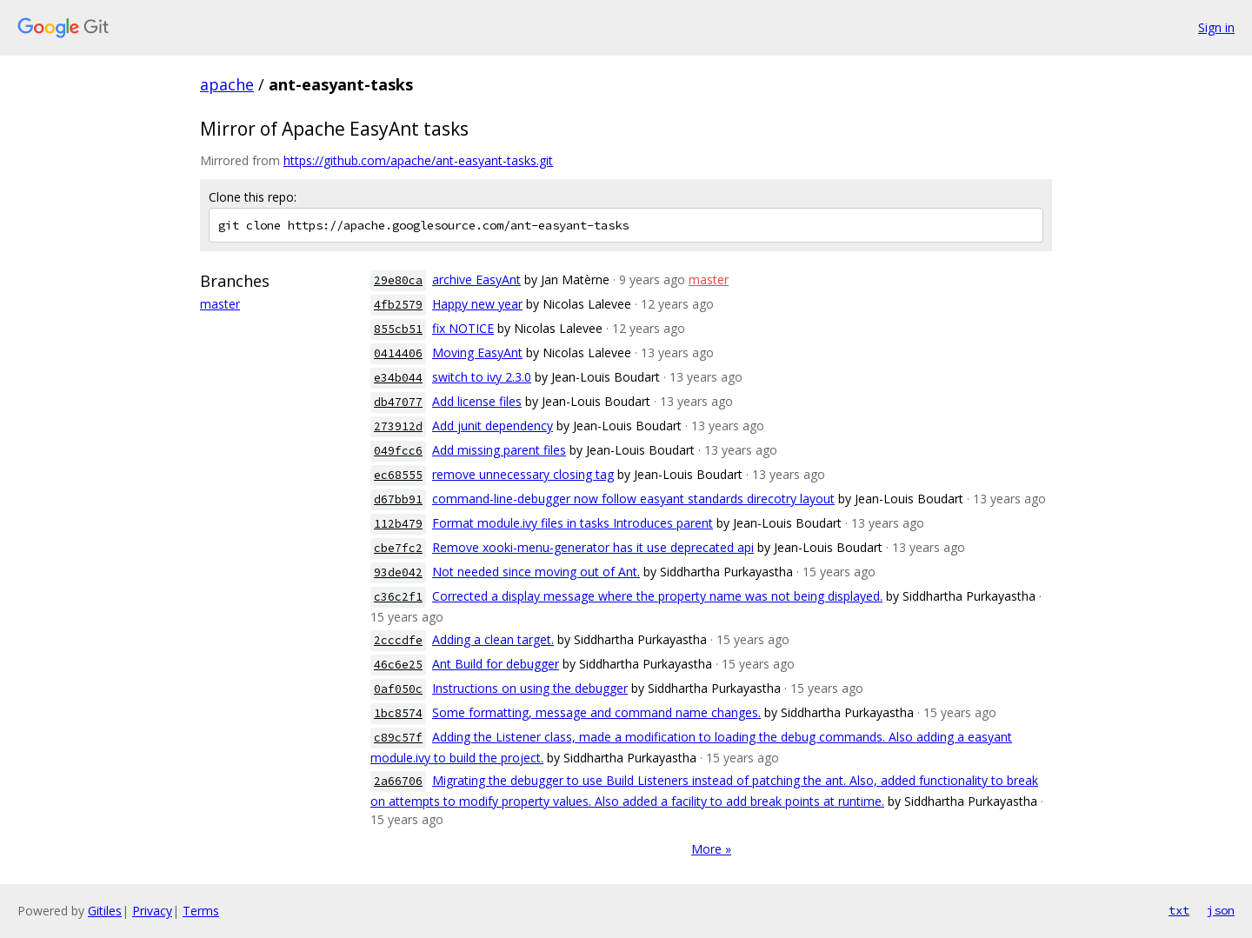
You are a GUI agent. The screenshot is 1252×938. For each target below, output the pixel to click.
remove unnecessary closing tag (523, 474)
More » (711, 849)
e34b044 (398, 377)
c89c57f (398, 737)
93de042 (398, 572)
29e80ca (398, 280)
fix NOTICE (463, 328)
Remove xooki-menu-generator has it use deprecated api (593, 547)
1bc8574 (398, 713)
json (1221, 910)
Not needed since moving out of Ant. (536, 571)
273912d (398, 426)
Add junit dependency (492, 425)
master (220, 304)
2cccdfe (398, 640)
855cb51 (398, 329)
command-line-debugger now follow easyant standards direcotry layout (633, 498)
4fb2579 (398, 304)
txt (1179, 910)
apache (227, 84)
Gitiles (105, 910)
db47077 (398, 402)
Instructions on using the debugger (530, 688)
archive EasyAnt (476, 279)
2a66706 (398, 781)
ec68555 (398, 475)
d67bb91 (398, 499)
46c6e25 (398, 664)
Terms (201, 910)
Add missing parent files (499, 450)
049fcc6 (398, 450)
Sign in (1216, 27)
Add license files (477, 401)
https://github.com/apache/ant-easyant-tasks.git (418, 160)
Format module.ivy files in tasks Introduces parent (572, 523)
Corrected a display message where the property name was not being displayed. (657, 596)
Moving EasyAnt (477, 352)
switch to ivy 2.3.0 (481, 377)
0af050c (398, 689)
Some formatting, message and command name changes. (596, 712)
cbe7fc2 (398, 548)
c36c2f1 (398, 596)
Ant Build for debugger (495, 663)
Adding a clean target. (493, 639)
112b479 (398, 523)
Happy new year (477, 304)
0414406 (398, 353)
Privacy (152, 910)
